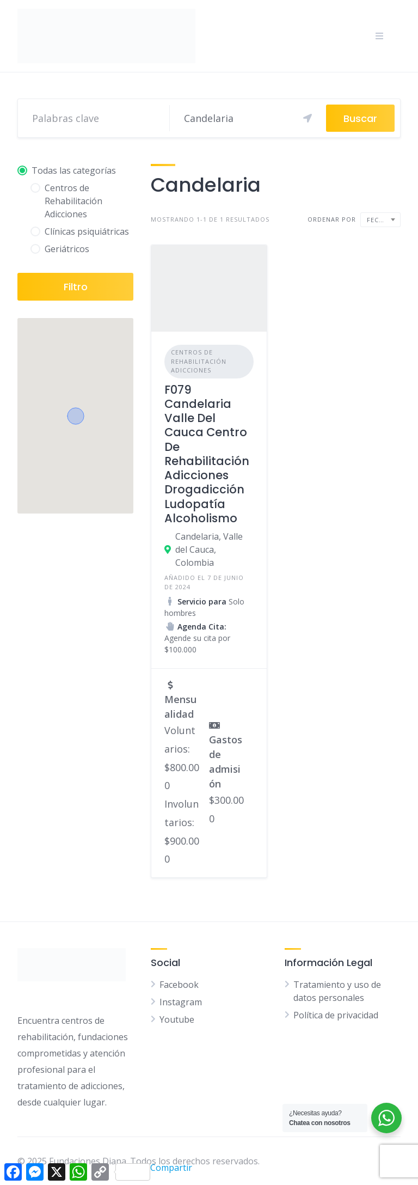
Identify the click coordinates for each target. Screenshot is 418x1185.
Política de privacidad (335, 1015)
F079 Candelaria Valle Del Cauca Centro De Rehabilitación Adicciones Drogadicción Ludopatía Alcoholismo (206, 454)
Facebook (179, 985)
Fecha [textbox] (377, 220)
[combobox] (380, 219)
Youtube (176, 1019)
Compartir (153, 1171)
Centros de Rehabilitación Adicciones (198, 361)
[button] (75, 416)
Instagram (180, 1002)
